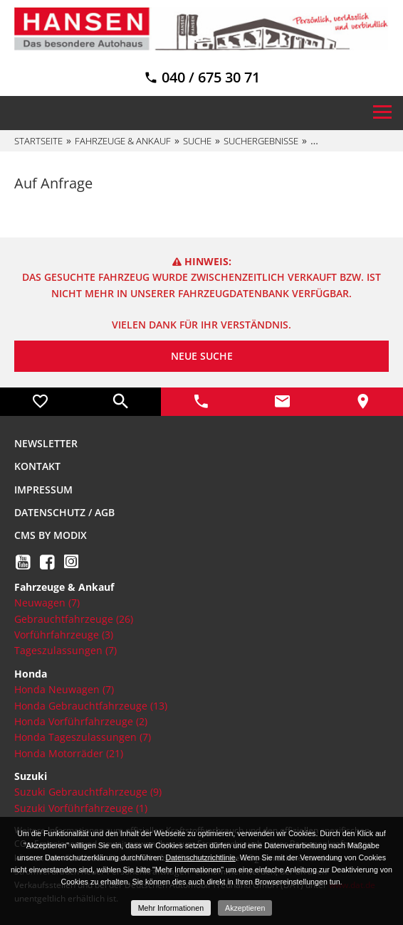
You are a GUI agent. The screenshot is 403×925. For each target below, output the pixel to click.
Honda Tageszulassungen (82, 737)
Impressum (43, 489)
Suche (197, 140)
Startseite (38, 140)
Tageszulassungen (65, 650)
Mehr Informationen (171, 908)
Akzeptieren (245, 908)
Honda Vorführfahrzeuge (80, 721)
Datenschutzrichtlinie (200, 857)
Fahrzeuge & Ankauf (123, 140)
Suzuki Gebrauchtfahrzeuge (88, 791)
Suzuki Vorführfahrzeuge (80, 808)
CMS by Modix (50, 535)
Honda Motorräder (68, 753)
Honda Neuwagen (64, 689)
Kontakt (37, 466)
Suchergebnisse (261, 140)
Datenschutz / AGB (64, 512)
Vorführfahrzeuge (63, 634)
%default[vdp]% (349, 140)
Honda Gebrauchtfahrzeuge (90, 705)
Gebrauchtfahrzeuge (73, 619)
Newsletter (46, 443)
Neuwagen (47, 602)
